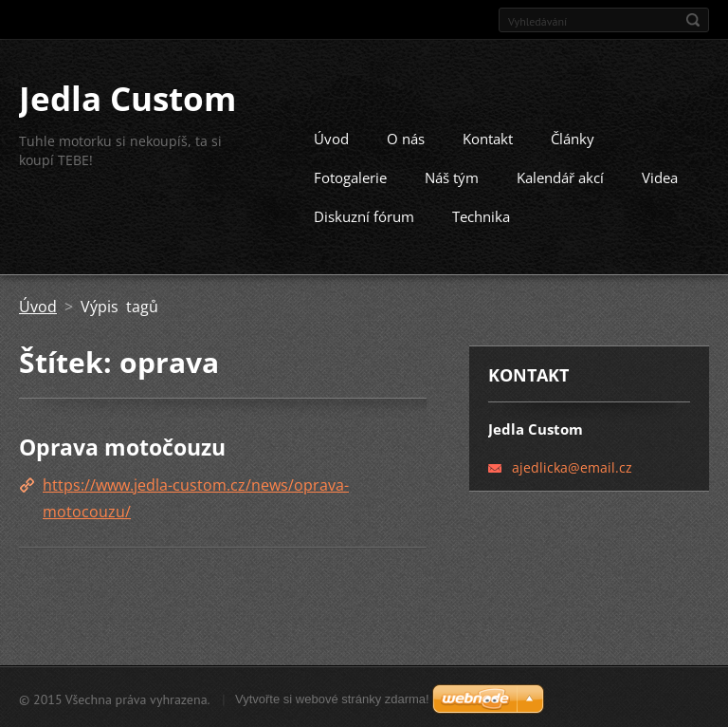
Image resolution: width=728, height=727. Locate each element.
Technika (481, 215)
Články (572, 137)
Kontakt (488, 137)
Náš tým (452, 176)
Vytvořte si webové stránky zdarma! (332, 697)
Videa (660, 176)
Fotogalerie (350, 176)
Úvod (331, 137)
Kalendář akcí (560, 176)
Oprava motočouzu (122, 446)
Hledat (692, 19)
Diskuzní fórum (364, 215)
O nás (406, 137)
